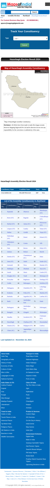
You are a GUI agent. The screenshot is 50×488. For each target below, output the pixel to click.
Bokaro (25, 252)
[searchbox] (20, 12)
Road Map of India (32, 356)
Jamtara (9, 252)
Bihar (3, 408)
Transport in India (32, 354)
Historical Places (6, 420)
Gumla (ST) (43, 272)
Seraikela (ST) (27, 317)
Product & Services (33, 411)
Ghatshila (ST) (27, 288)
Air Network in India (32, 372)
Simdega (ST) (44, 279)
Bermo (25, 248)
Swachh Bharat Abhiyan (34, 449)
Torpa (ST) (43, 232)
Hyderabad (29, 391)
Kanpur (28, 404)
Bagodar (26, 218)
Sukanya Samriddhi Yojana (35, 443)
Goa (2, 391)
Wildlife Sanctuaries (7, 437)
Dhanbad (26, 269)
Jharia (25, 272)
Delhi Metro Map (31, 369)
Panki (41, 301)
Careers (39, 476)
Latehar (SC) (43, 296)
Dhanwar (26, 212)
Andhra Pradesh (6, 385)
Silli (41, 243)
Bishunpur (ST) (44, 276)
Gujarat (3, 388)
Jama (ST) (10, 261)
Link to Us (14, 479)
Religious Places (6, 427)
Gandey (25, 229)
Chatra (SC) (10, 330)
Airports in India (31, 376)
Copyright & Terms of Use (36, 474)
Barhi (8, 301)
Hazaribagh (10, 322)
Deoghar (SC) (11, 276)
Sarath (9, 272)
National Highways (32, 359)
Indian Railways (31, 363)
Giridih (25, 232)
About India (5, 354)
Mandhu (9, 317)
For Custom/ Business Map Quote (13, 20)
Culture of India (6, 369)
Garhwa (42, 325)
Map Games (30, 427)
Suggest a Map (10, 474)
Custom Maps (30, 414)
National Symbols (7, 379)
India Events (30, 424)
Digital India (30, 436)
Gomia (25, 243)
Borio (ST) (10, 218)
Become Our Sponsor (21, 474)
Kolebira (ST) (44, 283)
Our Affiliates (41, 471)
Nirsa (25, 265)
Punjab (3, 395)
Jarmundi (10, 265)
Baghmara (26, 279)
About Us (17, 476)
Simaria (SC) (11, 325)
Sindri (25, 261)
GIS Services (30, 417)
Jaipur (28, 398)
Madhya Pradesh (6, 401)
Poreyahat (10, 279)
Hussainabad (43, 322)
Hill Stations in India (7, 430)
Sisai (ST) (43, 269)
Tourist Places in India (8, 417)
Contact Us (25, 476)
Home (3, 16)
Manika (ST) (43, 293)
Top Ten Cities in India (33, 385)
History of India (6, 363)
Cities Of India (31, 383)
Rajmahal (10, 212)
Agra (27, 388)
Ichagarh (26, 312)
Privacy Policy (10, 476)
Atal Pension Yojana (32, 446)
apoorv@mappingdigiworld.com (12, 23)
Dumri (25, 237)
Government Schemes (34, 434)
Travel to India (6, 411)
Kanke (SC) (43, 261)
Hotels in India (6, 414)
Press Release (22, 479)
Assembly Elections (14, 16)
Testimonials (7, 471)
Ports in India (30, 379)
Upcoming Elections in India (35, 464)
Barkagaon (10, 307)
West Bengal (5, 398)
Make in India (30, 440)
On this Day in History (33, 420)
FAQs (34, 471)
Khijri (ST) (43, 248)
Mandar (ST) (43, 265)
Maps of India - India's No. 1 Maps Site (3, 5)
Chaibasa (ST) (27, 322)
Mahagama (10, 288)
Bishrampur (43, 312)
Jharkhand (26, 16)
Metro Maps (30, 366)
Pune (28, 395)
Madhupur (10, 269)
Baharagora (26, 283)
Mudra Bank (30, 456)
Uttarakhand (5, 404)
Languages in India (7, 376)
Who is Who (5, 372)
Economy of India (7, 366)
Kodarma (10, 293)
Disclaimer (28, 471)
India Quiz (29, 430)
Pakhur (9, 232)
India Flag (4, 356)
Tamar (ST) (43, 229)
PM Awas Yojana (31, 453)
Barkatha (9, 296)
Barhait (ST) (11, 224)
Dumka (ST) (11, 257)
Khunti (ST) (43, 237)
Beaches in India (6, 433)
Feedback (32, 476)
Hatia (41, 257)
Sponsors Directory (18, 471)
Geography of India (7, 359)
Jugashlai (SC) (27, 296)
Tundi (25, 276)
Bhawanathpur (44, 330)
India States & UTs (7, 383)
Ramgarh (10, 312)
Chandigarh (30, 401)
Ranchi (42, 252)
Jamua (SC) (26, 224)
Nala (8, 248)
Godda (9, 283)
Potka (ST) (26, 293)
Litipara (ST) (11, 229)
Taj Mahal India (6, 424)
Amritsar (29, 408)
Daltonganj (43, 307)
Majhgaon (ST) (28, 325)
